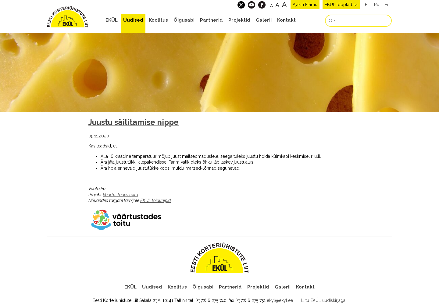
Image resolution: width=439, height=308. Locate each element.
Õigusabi (184, 20)
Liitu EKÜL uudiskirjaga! (323, 300)
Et (367, 4)
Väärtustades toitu (120, 194)
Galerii (264, 20)
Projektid (239, 20)
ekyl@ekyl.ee (280, 300)
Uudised (133, 20)
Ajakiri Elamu (305, 4)
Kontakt (286, 20)
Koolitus (158, 20)
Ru (376, 4)
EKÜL (111, 20)
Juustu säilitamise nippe (133, 122)
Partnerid (211, 20)
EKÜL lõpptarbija (341, 4)
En (387, 4)
